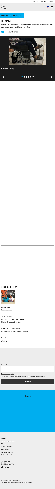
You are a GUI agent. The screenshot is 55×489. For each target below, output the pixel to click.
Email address (5, 365)
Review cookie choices (7, 455)
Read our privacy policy (7, 374)
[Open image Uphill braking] (26, 77)
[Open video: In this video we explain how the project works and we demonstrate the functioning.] (24, 77)
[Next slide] (51, 77)
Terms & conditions (6, 446)
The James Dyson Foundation (9, 441)
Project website (6, 310)
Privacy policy (4, 449)
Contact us (35, 1)
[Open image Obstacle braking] (22, 77)
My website (5, 307)
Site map (3, 444)
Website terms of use (7, 452)
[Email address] (27, 369)
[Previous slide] (2, 77)
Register (43, 1)
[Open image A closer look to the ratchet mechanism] (28, 77)
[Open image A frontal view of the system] (31, 77)
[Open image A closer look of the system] (33, 77)
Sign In (51, 1)
